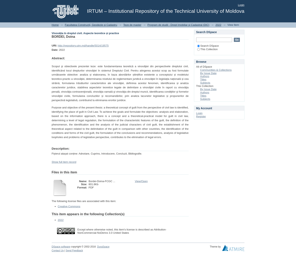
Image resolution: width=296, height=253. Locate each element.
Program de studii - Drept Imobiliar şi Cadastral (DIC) (178, 24)
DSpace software (61, 246)
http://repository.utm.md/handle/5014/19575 (83, 45)
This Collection (207, 49)
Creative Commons (69, 206)
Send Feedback (74, 250)
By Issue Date (208, 73)
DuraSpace (103, 246)
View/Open (141, 181)
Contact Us (58, 250)
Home (55, 24)
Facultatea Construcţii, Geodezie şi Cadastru (91, 24)
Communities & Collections (216, 69)
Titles (203, 79)
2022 (218, 24)
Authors (204, 76)
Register (201, 116)
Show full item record (64, 161)
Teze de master (132, 24)
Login (241, 4)
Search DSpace (208, 45)
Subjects (205, 82)
